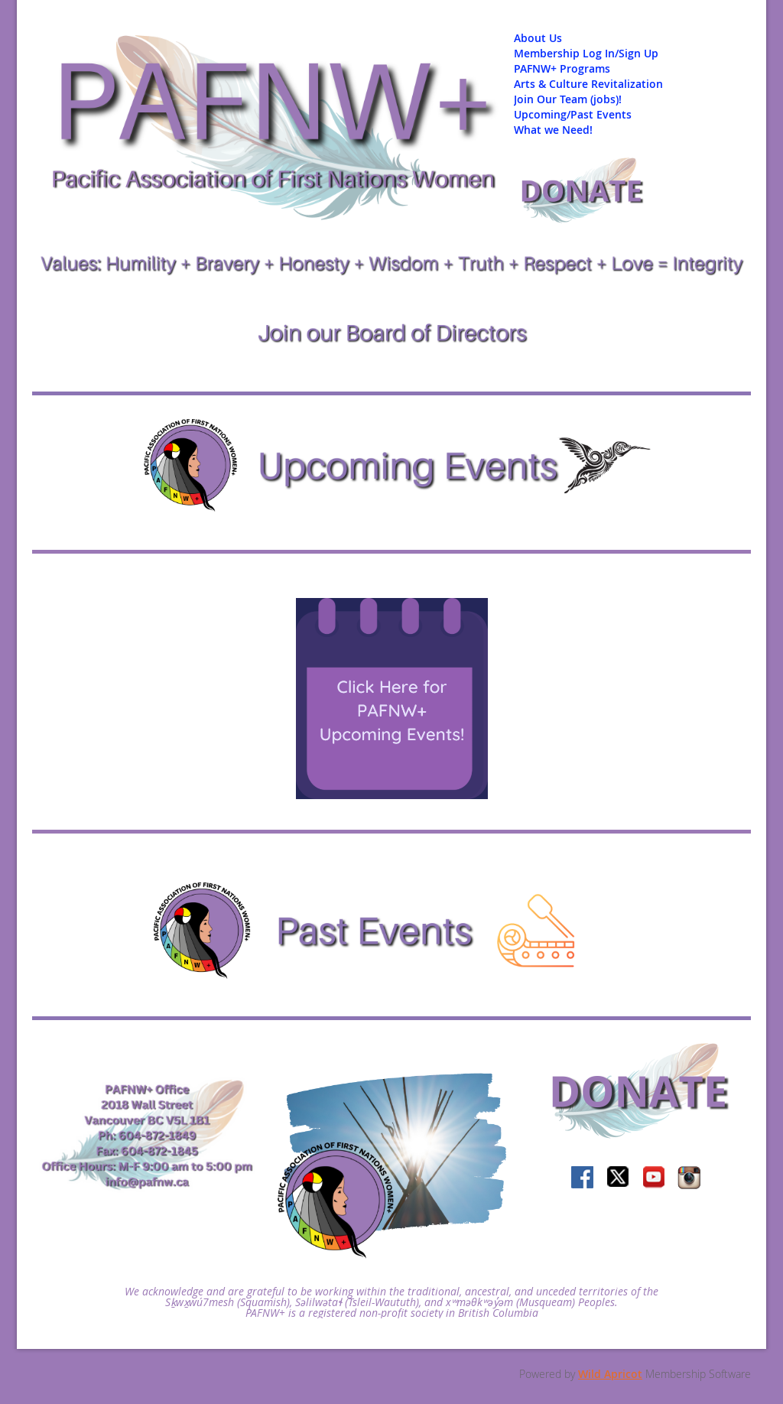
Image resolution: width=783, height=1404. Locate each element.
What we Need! (553, 129)
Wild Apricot (610, 1374)
